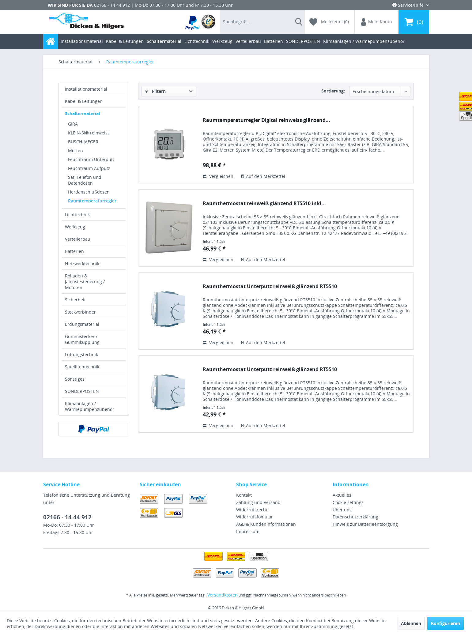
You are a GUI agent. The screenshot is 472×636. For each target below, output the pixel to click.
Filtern (155, 91)
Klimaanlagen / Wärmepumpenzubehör (89, 406)
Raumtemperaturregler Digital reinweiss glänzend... (266, 120)
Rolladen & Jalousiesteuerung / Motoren (85, 281)
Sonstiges (75, 379)
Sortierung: (333, 91)
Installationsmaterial (86, 89)
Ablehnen (411, 623)
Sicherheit (75, 300)
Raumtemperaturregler (92, 201)
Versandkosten (222, 595)
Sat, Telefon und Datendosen (84, 180)
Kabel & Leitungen (84, 101)
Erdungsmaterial (82, 324)
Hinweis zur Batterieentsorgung (365, 524)
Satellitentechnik (82, 367)
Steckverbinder (80, 312)
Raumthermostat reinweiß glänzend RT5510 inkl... (264, 203)
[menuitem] (200, 22)
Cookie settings (348, 502)
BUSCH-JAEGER (83, 142)
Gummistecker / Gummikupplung (82, 339)
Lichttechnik (77, 214)
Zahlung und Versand (258, 502)
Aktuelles (342, 495)
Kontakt (244, 495)
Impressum (247, 531)
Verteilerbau (77, 239)
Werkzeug (75, 227)
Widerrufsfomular (254, 517)
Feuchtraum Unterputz (91, 159)
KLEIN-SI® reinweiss (89, 133)
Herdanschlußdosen (89, 192)
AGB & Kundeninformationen (266, 524)
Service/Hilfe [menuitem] (408, 5)
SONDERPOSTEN (82, 391)
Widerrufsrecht (251, 510)
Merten (75, 150)
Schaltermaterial (82, 113)
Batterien (74, 251)
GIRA (73, 124)
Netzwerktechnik (82, 263)
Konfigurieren (445, 623)
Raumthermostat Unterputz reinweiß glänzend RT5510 (270, 286)
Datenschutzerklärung (355, 517)
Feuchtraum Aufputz (89, 168)
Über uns (342, 510)
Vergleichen (218, 176)
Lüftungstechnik (81, 354)
